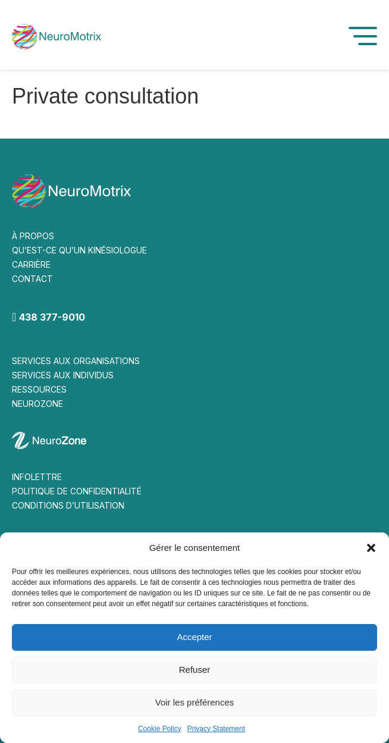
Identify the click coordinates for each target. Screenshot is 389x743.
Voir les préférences (194, 702)
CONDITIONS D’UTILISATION (68, 505)
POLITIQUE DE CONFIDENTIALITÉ (77, 491)
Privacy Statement (216, 729)
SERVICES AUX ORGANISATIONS (76, 361)
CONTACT (32, 279)
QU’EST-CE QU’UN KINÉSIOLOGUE (79, 250)
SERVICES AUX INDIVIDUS (63, 375)
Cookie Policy (159, 729)
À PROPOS (33, 236)
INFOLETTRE (37, 477)
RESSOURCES (39, 389)
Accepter (194, 637)
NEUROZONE (37, 404)
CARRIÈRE (31, 264)
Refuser (195, 669)
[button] (371, 548)
